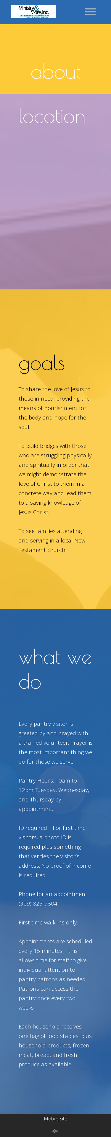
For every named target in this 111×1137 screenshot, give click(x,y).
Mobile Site (55, 1118)
